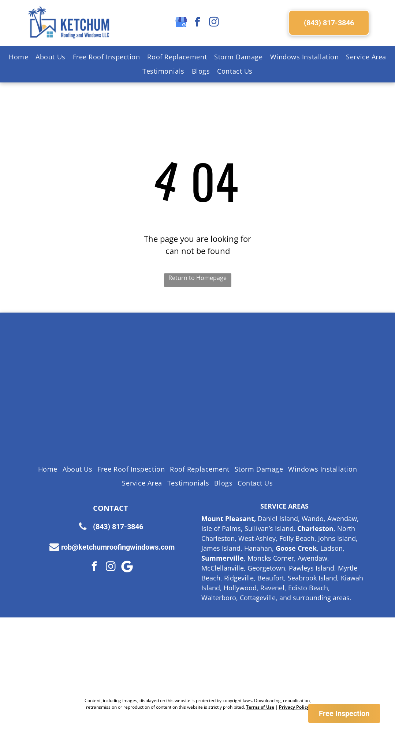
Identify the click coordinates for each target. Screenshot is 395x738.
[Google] (127, 567)
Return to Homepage (197, 278)
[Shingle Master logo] (164, 355)
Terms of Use (260, 707)
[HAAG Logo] (97, 409)
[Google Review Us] (256, 657)
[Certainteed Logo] (231, 355)
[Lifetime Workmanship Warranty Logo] (164, 409)
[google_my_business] (181, 23)
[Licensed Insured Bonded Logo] (299, 355)
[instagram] (214, 23)
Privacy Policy (294, 707)
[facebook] (197, 23)
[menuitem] (18, 57)
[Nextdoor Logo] (139, 657)
